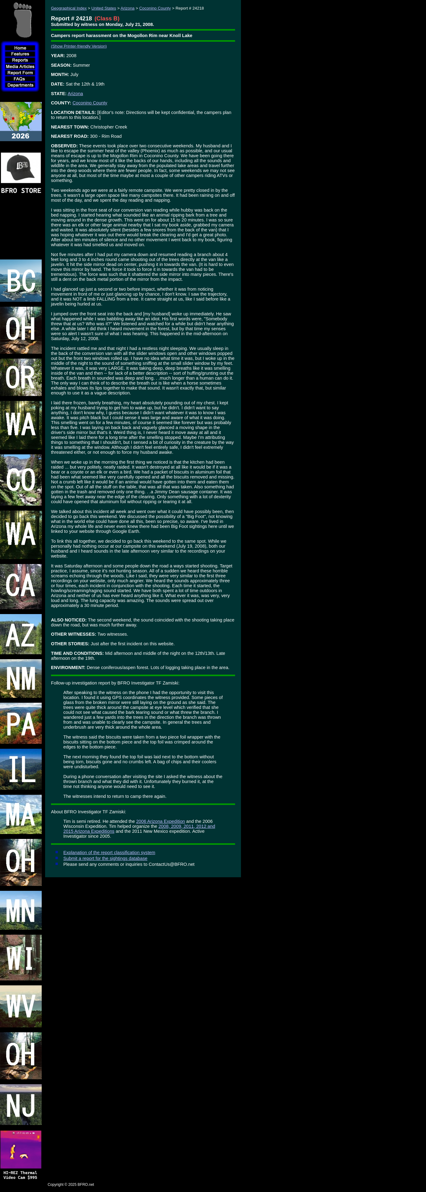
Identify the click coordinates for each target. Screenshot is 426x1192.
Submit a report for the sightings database (105, 858)
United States (103, 8)
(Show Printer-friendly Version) (79, 46)
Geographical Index (69, 8)
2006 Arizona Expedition (160, 821)
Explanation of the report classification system (109, 852)
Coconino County (155, 8)
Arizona (127, 8)
